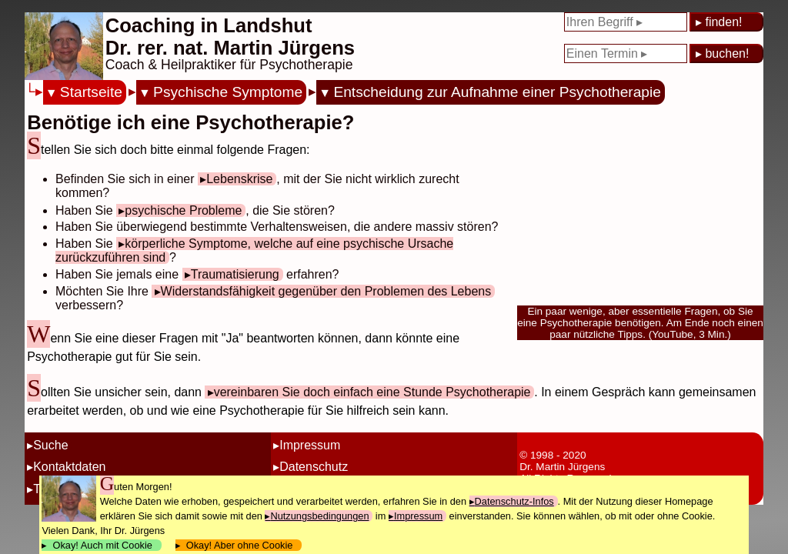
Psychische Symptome (227, 92)
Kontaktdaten (69, 466)
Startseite (91, 92)
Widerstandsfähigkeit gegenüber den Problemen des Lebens (326, 291)
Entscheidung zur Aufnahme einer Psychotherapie (497, 92)
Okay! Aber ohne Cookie (240, 545)
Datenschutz (313, 466)
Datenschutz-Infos (514, 501)
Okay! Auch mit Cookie (102, 545)
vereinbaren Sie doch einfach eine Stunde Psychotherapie (372, 392)
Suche (50, 445)
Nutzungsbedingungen (319, 516)
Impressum (309, 445)
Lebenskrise (239, 178)
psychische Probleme (183, 210)
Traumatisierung (235, 274)
